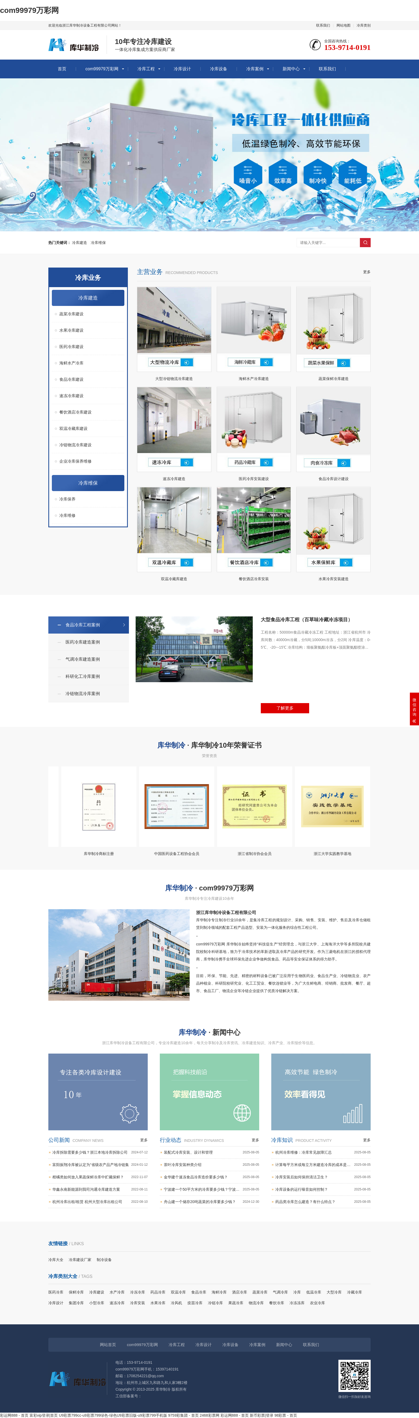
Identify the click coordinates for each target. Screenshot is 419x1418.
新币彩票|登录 (261, 1415)
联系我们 (323, 25)
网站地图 (344, 25)
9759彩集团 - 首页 (183, 1415)
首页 (62, 69)
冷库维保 (98, 242)
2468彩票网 (209, 1415)
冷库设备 (218, 69)
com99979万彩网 (29, 10)
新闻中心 (291, 69)
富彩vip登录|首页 (44, 1415)
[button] (205, 221)
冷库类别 (364, 25)
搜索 (365, 242)
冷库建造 (79, 242)
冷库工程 (146, 69)
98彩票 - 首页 (285, 1415)
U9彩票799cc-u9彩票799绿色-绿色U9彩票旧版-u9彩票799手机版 (113, 1415)
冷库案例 (254, 69)
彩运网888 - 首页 (14, 1415)
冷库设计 (182, 69)
